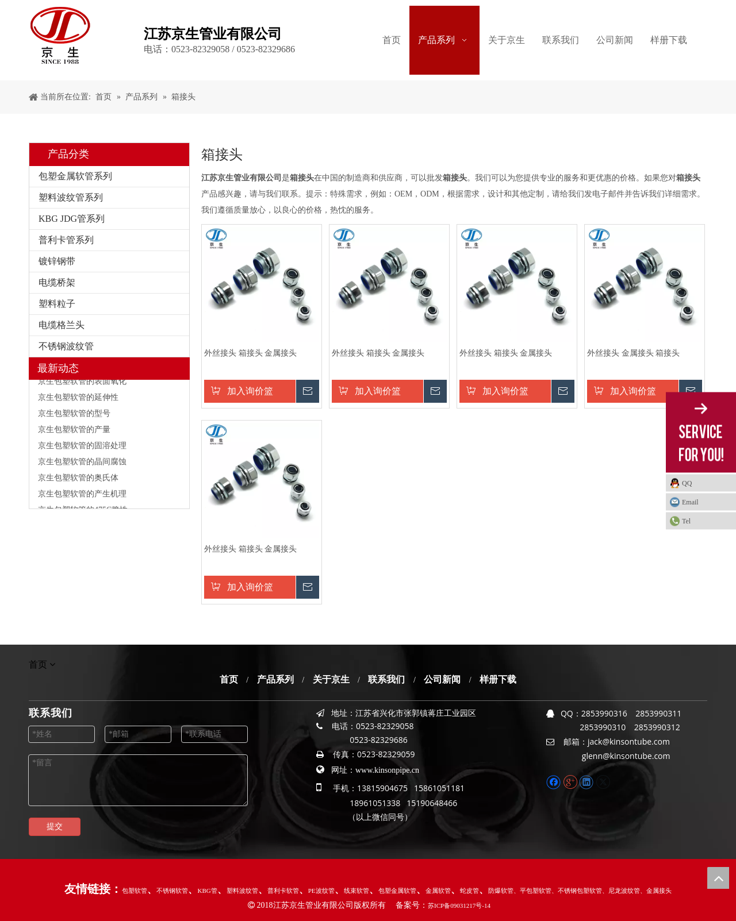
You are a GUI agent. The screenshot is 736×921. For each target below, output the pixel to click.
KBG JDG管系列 (72, 218)
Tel (686, 521)
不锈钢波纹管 (66, 346)
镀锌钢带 (57, 261)
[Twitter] (603, 781)
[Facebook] (554, 781)
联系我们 (386, 679)
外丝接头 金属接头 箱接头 (633, 353)
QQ (687, 483)
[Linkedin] (587, 781)
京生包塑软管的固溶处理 (82, 448)
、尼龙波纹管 (621, 890)
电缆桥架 (57, 282)
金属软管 (438, 890)
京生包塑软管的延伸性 (78, 399)
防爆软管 (500, 890)
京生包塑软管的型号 (74, 415)
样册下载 (498, 679)
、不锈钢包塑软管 (576, 890)
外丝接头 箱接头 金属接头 (250, 353)
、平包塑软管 (532, 890)
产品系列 (275, 679)
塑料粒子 (57, 304)
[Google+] (571, 781)
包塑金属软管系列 (75, 176)
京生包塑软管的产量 (74, 431)
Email (690, 502)
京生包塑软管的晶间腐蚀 (82, 464)
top (718, 878)
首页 (229, 679)
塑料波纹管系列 (71, 197)
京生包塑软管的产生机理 (82, 496)
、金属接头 (656, 890)
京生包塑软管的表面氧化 (82, 383)
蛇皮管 (469, 890)
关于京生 (331, 679)
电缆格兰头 (62, 325)
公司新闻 (442, 679)
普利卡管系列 (66, 240)
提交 (55, 826)
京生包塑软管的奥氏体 (78, 480)
